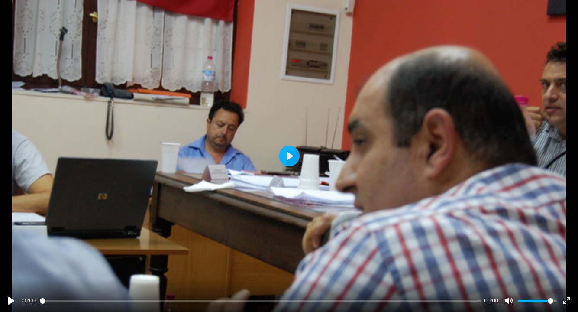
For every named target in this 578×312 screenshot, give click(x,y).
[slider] (260, 301)
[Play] (11, 301)
